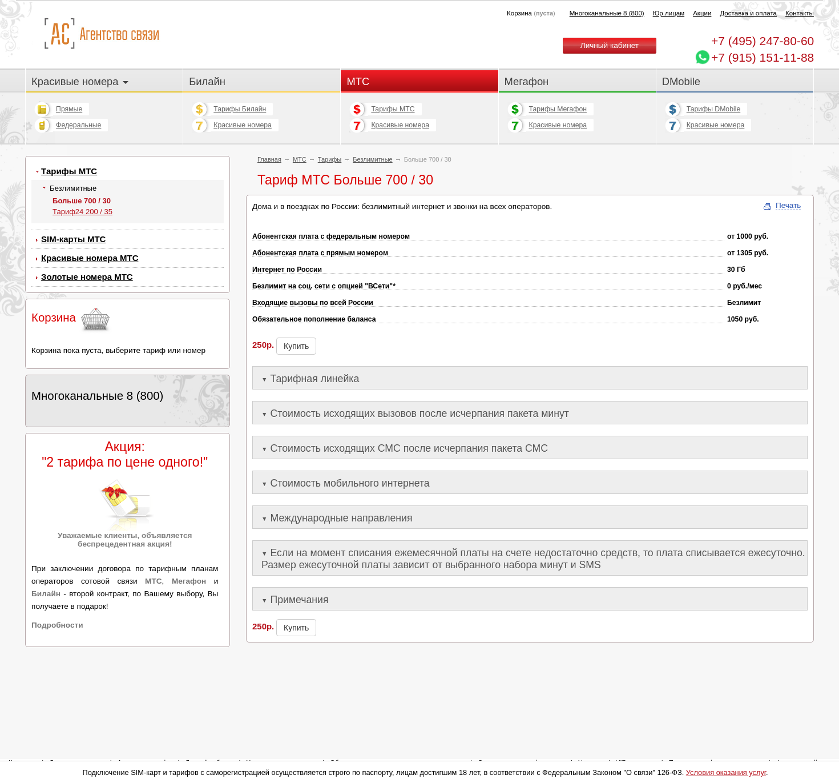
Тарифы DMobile (714, 109)
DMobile (681, 81)
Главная (269, 159)
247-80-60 (762, 40)
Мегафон (527, 81)
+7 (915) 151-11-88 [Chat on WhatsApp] (762, 57)
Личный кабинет (609, 45)
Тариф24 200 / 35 (82, 211)
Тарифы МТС (392, 109)
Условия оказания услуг (726, 772)
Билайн (207, 81)
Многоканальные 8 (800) (607, 13)
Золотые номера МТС (87, 277)
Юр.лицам (668, 13)
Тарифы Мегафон (558, 109)
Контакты (799, 13)
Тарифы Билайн (239, 109)
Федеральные (78, 125)
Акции (702, 13)
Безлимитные (372, 159)
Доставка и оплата (748, 13)
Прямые (69, 109)
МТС (357, 81)
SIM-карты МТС (73, 239)
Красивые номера (79, 81)
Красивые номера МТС (89, 258)
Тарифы (330, 159)
